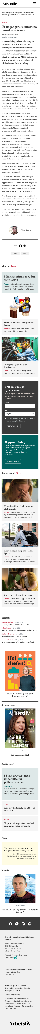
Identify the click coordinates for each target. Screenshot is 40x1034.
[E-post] (29, 923)
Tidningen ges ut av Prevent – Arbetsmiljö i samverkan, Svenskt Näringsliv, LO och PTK (17, 988)
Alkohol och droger (8, 634)
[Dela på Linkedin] (24, 246)
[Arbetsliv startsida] (20, 1023)
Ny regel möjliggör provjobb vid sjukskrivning (19, 630)
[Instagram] (17, 923)
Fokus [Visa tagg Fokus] (15, 253)
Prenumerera (12, 426)
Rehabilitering (6, 628)
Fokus (4, 23)
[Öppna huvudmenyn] (34, 4)
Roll (6, 411)
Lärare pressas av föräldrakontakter (15, 624)
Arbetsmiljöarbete (8, 622)
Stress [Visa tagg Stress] (24, 253)
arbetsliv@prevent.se (12, 951)
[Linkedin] (23, 923)
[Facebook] (10, 923)
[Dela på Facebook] (20, 246)
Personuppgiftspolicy (12, 995)
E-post (7, 403)
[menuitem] (11, 3)
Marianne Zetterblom (12, 972)
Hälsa (17, 473)
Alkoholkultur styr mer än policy (14, 636)
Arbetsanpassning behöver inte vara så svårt (18, 642)
